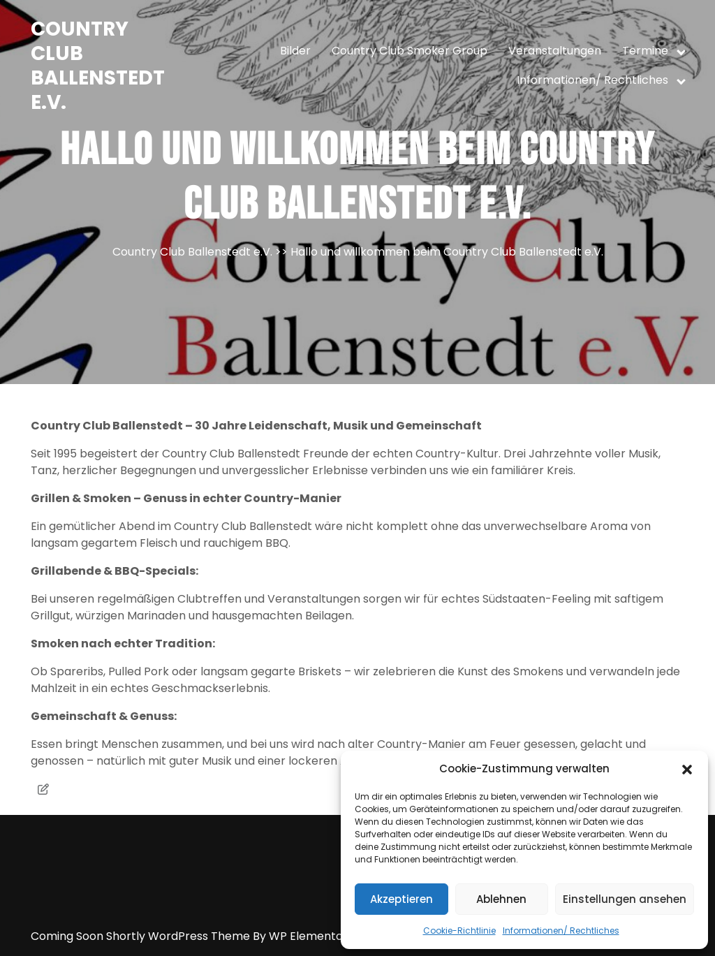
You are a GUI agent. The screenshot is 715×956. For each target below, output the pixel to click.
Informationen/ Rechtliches (561, 930)
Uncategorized (388, 954)
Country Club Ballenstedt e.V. (98, 65)
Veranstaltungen (554, 51)
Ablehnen (501, 899)
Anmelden (363, 954)
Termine (645, 51)
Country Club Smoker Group (409, 51)
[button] (687, 769)
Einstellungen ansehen (624, 899)
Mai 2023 (338, 954)
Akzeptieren (401, 899)
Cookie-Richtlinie (459, 930)
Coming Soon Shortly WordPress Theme (142, 936)
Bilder (295, 51)
